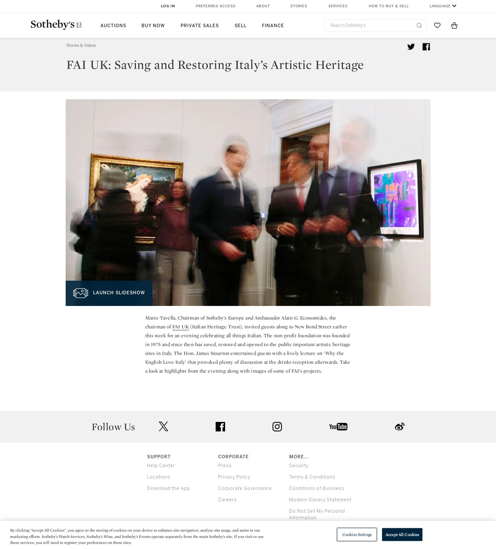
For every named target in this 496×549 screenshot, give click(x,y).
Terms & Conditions (312, 477)
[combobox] (375, 25)
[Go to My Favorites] (437, 25)
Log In (168, 6)
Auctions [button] (113, 25)
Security (298, 465)
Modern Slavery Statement (320, 500)
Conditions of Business (316, 488)
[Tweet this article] (411, 47)
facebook (220, 426)
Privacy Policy (234, 477)
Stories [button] (298, 6)
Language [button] (440, 6)
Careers (227, 500)
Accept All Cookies (402, 534)
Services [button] (338, 6)
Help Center (161, 465)
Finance (273, 25)
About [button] (263, 6)
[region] (248, 535)
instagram (277, 426)
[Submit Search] (419, 25)
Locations (158, 477)
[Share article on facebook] (426, 47)
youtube (338, 426)
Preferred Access (216, 6)
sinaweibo (399, 426)
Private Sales (200, 25)
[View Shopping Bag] (454, 25)
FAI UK (180, 326)
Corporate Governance (245, 488)
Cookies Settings (357, 534)
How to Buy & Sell (389, 6)
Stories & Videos (81, 45)
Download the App (168, 488)
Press (225, 465)
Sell (241, 25)
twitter (163, 426)
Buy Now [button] (153, 25)
